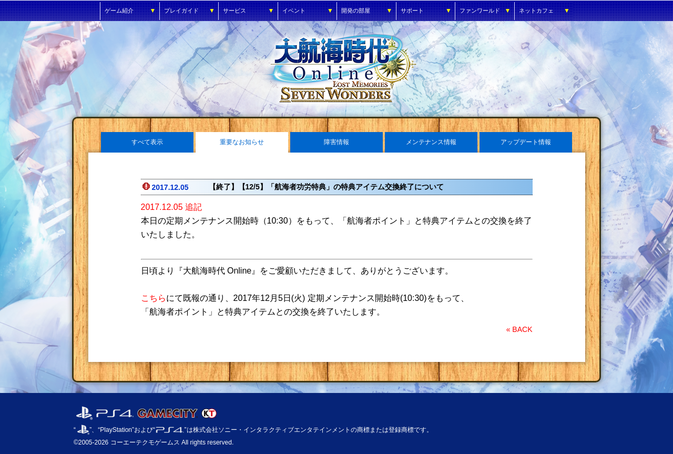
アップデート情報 (526, 142)
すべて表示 (147, 142)
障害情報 (336, 142)
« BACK (519, 329)
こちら (153, 298)
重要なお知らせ (242, 142)
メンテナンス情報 (431, 142)
